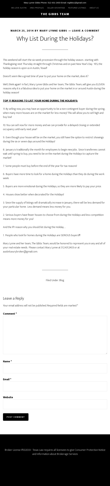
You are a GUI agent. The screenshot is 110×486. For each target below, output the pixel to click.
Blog (61, 280)
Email (7, 379)
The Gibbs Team (55, 14)
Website (8, 397)
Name (7, 361)
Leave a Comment (86, 30)
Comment (10, 314)
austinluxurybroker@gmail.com (20, 251)
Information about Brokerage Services (57, 454)
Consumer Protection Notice (90, 450)
